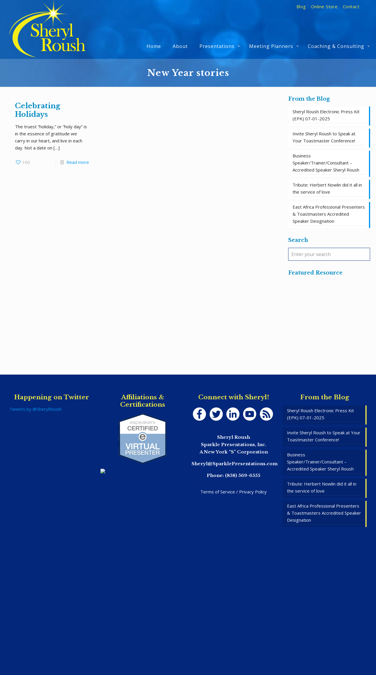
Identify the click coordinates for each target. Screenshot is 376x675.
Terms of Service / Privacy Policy (233, 492)
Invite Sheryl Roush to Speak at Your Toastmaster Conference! (324, 137)
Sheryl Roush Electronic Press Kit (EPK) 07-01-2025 (326, 115)
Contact (351, 6)
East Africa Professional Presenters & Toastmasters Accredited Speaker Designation (329, 214)
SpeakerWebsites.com (200, 654)
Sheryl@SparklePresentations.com (235, 463)
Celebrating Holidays (37, 110)
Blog (301, 6)
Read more (77, 162)
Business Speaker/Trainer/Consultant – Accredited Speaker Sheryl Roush (326, 163)
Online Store (324, 6)
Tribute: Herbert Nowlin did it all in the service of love (327, 188)
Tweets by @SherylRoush (35, 409)
